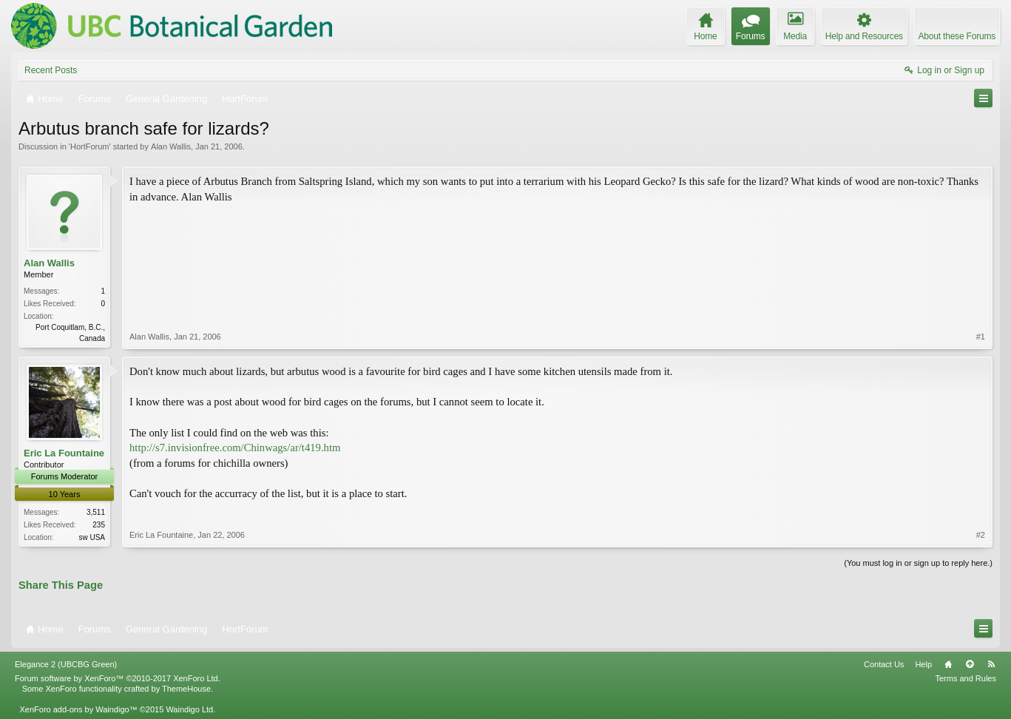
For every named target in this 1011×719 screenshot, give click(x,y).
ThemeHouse (186, 688)
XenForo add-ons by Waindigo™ (78, 709)
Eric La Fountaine (64, 453)
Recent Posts (50, 70)
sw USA (91, 537)
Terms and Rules (965, 678)
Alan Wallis (171, 146)
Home (948, 664)
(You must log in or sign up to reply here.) (918, 562)
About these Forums (957, 36)
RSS (991, 664)
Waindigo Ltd (189, 709)
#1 (980, 336)
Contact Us (884, 664)
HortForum (89, 146)
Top (969, 664)
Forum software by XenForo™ (117, 678)
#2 (980, 534)
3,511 (96, 512)
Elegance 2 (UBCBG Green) (66, 664)
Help (923, 664)
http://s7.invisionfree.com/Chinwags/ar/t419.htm (234, 447)
